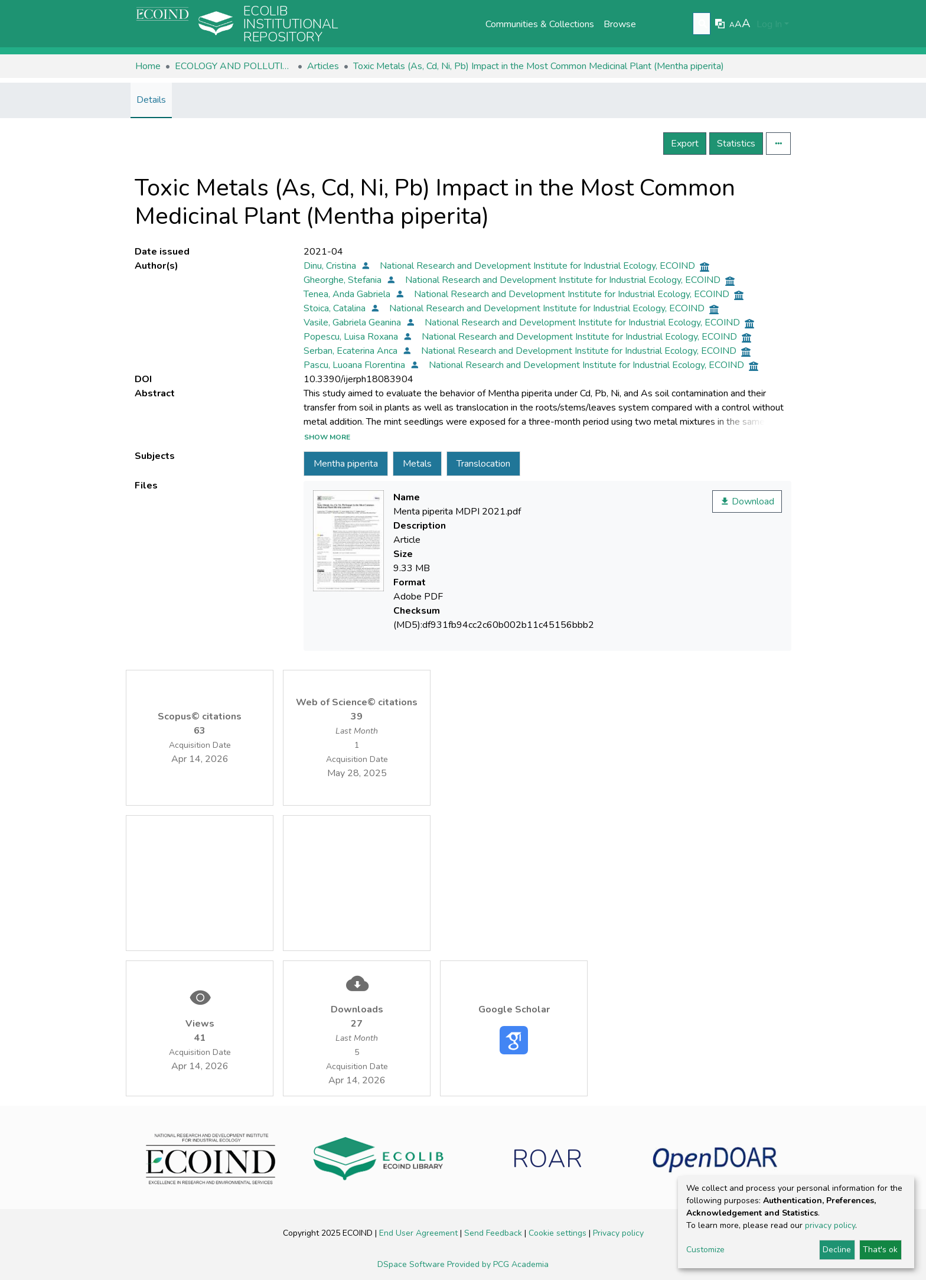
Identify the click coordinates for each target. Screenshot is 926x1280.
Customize (705, 1249)
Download (747, 501)
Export (685, 143)
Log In (769, 24)
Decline (837, 1249)
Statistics (736, 143)
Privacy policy (618, 1233)
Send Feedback (494, 1233)
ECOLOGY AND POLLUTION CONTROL (234, 66)
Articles (323, 66)
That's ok (880, 1249)
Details (151, 99)
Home (148, 66)
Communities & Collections (539, 24)
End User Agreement (419, 1233)
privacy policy (830, 1225)
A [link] (732, 25)
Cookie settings (559, 1233)
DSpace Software (412, 1264)
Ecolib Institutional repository (290, 24)
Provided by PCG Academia (498, 1264)
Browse (620, 24)
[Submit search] (703, 24)
